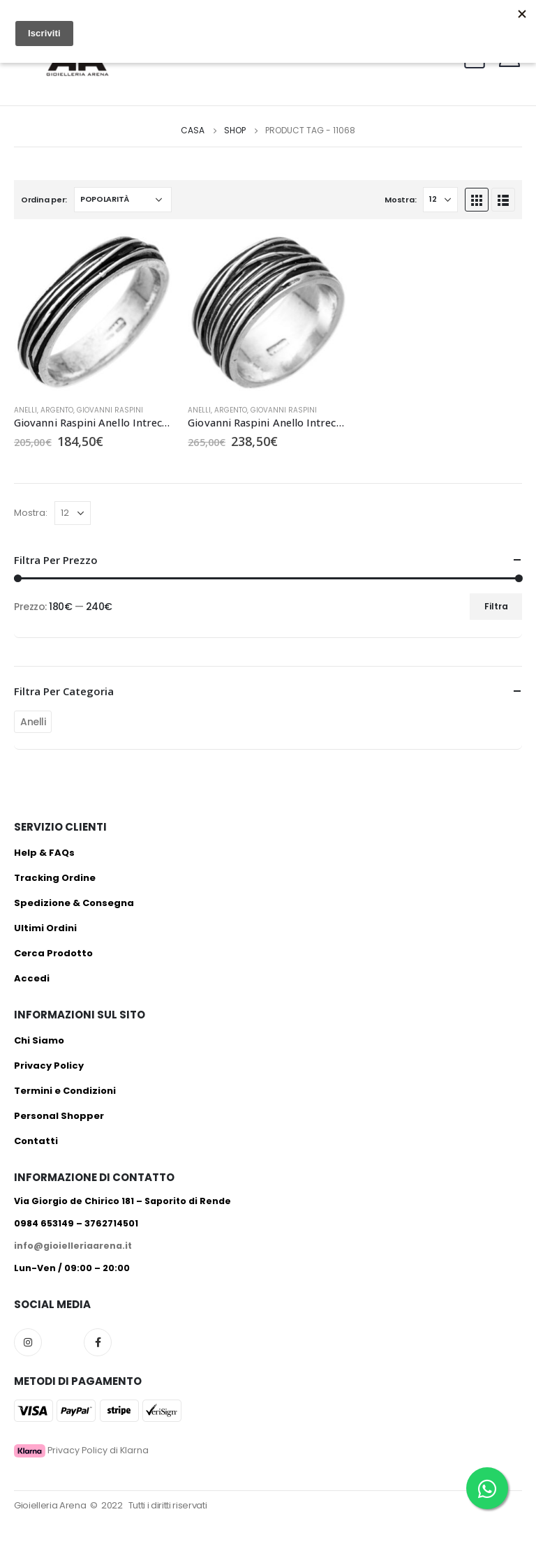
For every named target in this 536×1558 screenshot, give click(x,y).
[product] (94, 313)
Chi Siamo (39, 1040)
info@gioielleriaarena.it (73, 1246)
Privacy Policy (49, 1065)
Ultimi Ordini (45, 928)
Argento (56, 410)
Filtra (496, 606)
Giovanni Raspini (110, 410)
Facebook (98, 1342)
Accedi (32, 978)
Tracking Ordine (55, 877)
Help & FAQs (44, 852)
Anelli (25, 410)
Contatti (36, 1141)
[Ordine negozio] (123, 199)
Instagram (28, 1342)
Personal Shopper (59, 1115)
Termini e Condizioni (65, 1090)
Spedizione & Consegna (74, 903)
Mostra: (400, 199)
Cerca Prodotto (53, 953)
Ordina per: (44, 199)
